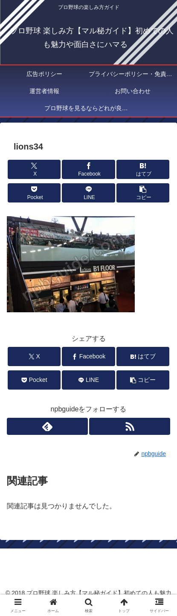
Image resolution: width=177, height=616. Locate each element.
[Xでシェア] (34, 169)
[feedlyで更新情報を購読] (47, 426)
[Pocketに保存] (34, 192)
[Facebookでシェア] (88, 169)
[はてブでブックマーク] (142, 169)
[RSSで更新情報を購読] (129, 426)
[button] (142, 192)
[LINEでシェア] (88, 192)
